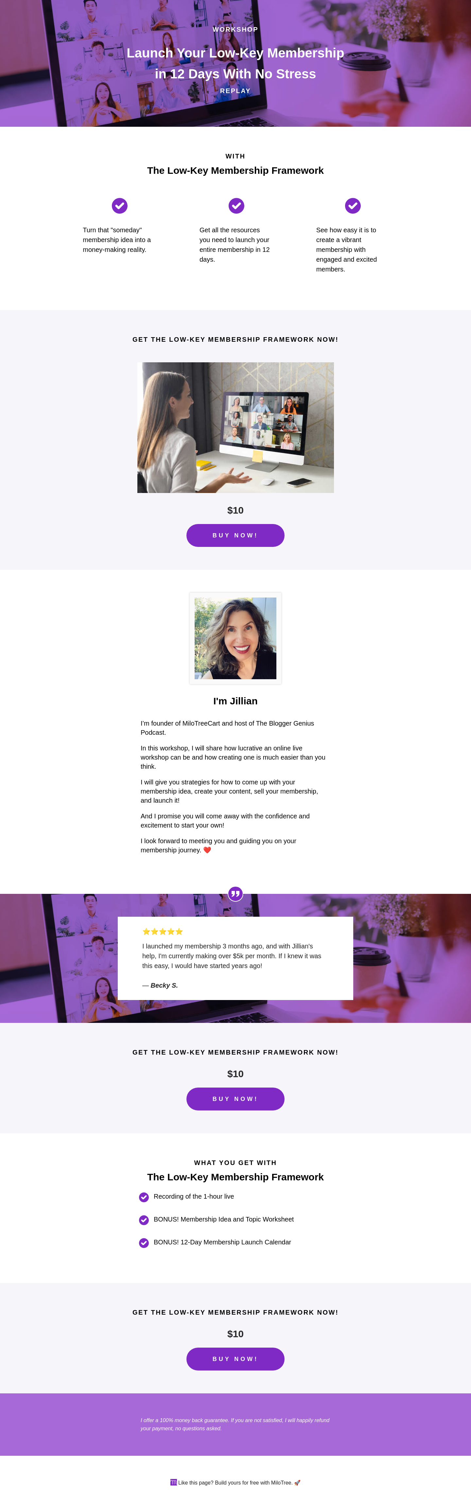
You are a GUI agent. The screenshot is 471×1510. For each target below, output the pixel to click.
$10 (235, 510)
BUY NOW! (236, 535)
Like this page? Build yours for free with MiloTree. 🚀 (239, 1482)
